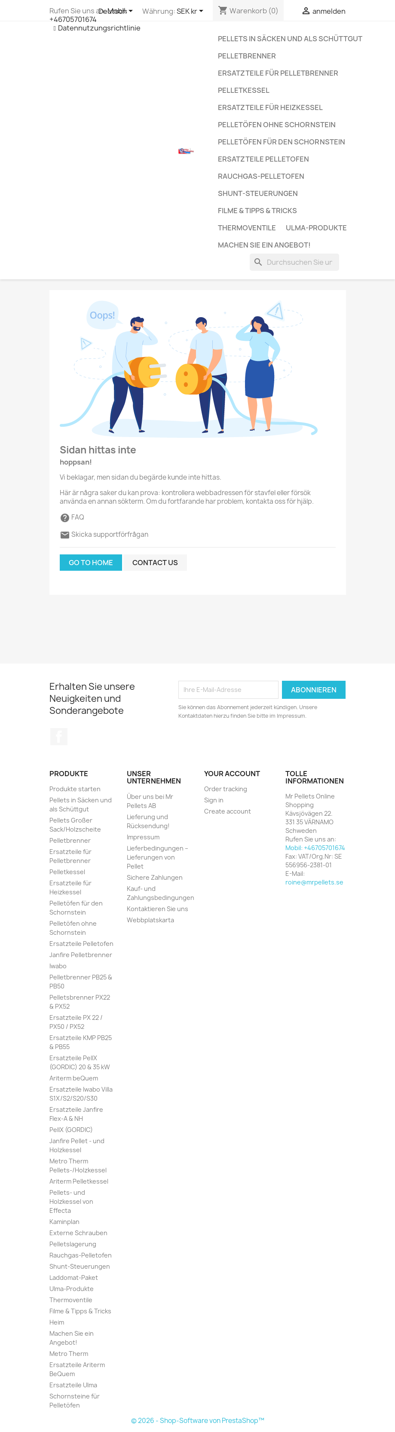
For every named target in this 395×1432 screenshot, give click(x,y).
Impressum (143, 837)
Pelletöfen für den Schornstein (281, 142)
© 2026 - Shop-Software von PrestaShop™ (197, 1420)
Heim (56, 1322)
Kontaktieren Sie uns (157, 909)
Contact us (155, 562)
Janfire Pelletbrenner (80, 955)
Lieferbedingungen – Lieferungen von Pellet (157, 857)
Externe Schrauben (78, 1233)
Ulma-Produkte (316, 228)
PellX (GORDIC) (71, 1130)
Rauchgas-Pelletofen (261, 176)
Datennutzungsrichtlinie (99, 28)
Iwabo (58, 966)
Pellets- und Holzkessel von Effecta (71, 1201)
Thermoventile (247, 228)
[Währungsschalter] (191, 11)
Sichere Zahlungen (155, 877)
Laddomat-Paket (73, 1277)
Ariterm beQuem (73, 1078)
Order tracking (225, 789)
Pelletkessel (243, 90)
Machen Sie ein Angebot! (264, 245)
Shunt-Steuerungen (258, 193)
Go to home (91, 562)
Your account (232, 773)
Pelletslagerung (72, 1244)
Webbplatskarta (150, 920)
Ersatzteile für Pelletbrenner (278, 73)
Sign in (214, 800)
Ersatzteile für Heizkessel (270, 107)
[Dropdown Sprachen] (117, 11)
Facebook (58, 736)
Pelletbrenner (247, 56)
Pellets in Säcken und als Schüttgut (290, 38)
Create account (227, 811)
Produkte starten (75, 789)
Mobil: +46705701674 (88, 15)
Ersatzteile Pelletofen (263, 159)
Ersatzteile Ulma (73, 1385)
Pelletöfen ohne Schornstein (277, 124)
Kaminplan (64, 1222)
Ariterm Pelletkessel (78, 1181)
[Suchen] (294, 262)
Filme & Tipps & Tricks (257, 210)
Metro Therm (68, 1353)
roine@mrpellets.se (314, 882)
